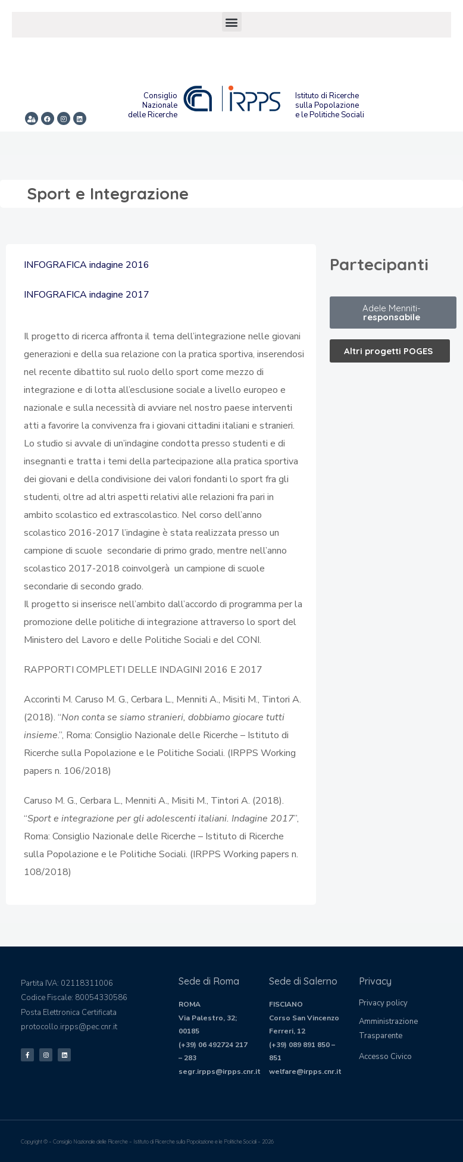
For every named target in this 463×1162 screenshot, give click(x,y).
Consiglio (160, 95)
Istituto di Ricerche (327, 95)
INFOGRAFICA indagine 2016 (86, 264)
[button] (232, 22)
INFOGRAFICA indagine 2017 (86, 294)
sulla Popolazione (327, 105)
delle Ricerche (152, 115)
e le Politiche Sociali (329, 115)
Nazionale (159, 105)
